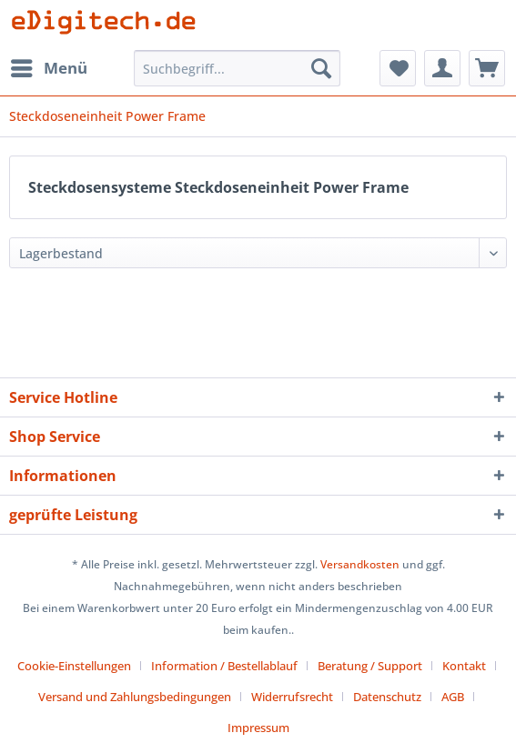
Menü (49, 66)
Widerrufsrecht (292, 696)
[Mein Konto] (442, 68)
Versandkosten (360, 564)
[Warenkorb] (487, 68)
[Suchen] (321, 68)
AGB (452, 696)
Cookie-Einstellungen (74, 666)
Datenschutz (387, 696)
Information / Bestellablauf (224, 666)
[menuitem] (48, 68)
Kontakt (464, 666)
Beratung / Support (370, 666)
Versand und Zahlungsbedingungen (134, 696)
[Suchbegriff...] (237, 68)
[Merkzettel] (397, 68)
